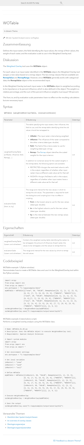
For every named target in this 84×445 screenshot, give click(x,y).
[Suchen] (61, 3)
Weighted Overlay (14, 66)
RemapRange (24, 78)
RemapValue (8, 78)
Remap (43, 152)
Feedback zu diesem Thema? (68, 441)
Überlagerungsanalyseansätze (19, 428)
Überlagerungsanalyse (16, 424)
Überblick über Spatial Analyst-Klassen (22, 417)
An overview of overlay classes (19, 421)
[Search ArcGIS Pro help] (39, 3)
